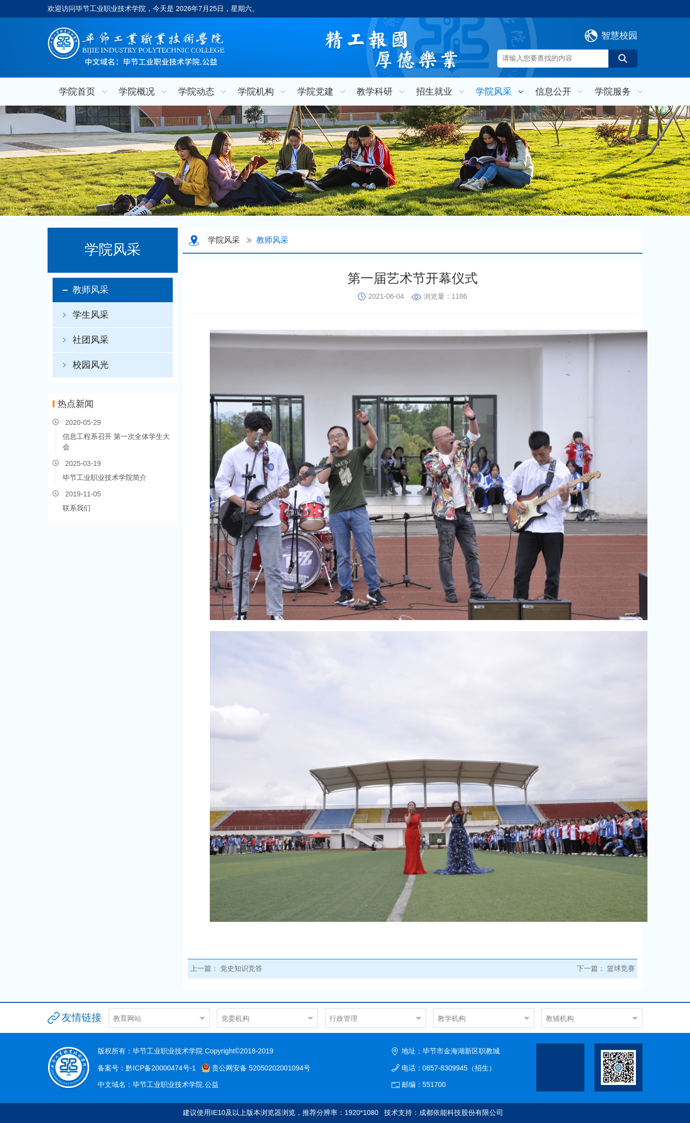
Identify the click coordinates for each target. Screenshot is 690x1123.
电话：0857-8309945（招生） (449, 1068)
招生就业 (434, 92)
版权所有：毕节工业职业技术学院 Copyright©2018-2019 (185, 1051)
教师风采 (91, 290)
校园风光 (91, 365)
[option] (345, 161)
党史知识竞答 (241, 968)
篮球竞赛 (621, 968)
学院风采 (494, 92)
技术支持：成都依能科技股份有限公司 (443, 1112)
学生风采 (91, 315)
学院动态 (196, 92)
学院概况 (137, 92)
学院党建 (315, 92)
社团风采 (91, 340)
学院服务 (613, 92)
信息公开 (553, 92)
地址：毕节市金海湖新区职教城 (451, 1051)
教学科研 (375, 92)
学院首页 (77, 92)
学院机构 (256, 92)
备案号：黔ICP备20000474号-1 (147, 1068)
